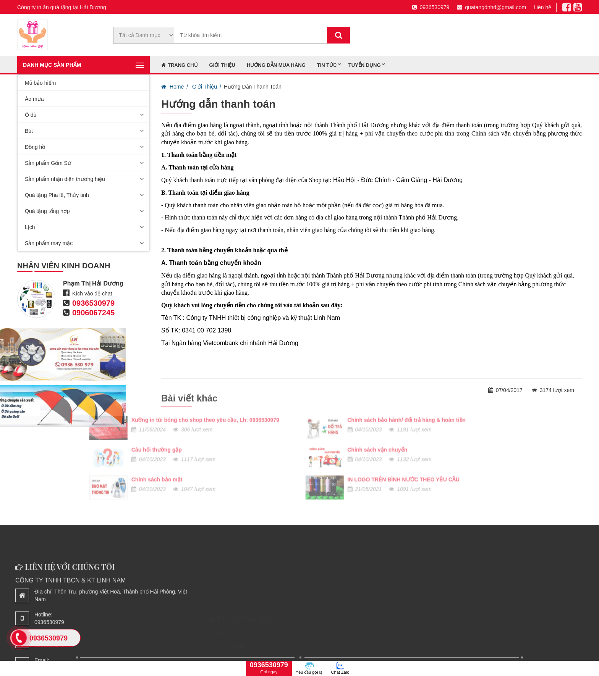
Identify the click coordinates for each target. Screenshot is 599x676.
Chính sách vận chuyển (210, 417)
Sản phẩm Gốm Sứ (48, 163)
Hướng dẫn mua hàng (276, 65)
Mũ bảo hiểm (40, 83)
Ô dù (30, 115)
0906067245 (93, 312)
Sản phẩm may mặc (49, 243)
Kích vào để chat (92, 293)
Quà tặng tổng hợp (47, 211)
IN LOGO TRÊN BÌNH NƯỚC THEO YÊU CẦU (236, 447)
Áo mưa (34, 99)
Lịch (30, 227)
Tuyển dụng (364, 65)
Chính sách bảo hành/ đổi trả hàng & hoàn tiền (239, 387)
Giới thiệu (222, 65)
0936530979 (430, 7)
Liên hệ (542, 7)
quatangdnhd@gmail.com (491, 7)
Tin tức (327, 65)
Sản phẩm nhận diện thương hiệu (65, 179)
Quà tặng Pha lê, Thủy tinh (57, 195)
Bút (29, 131)
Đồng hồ (35, 147)
